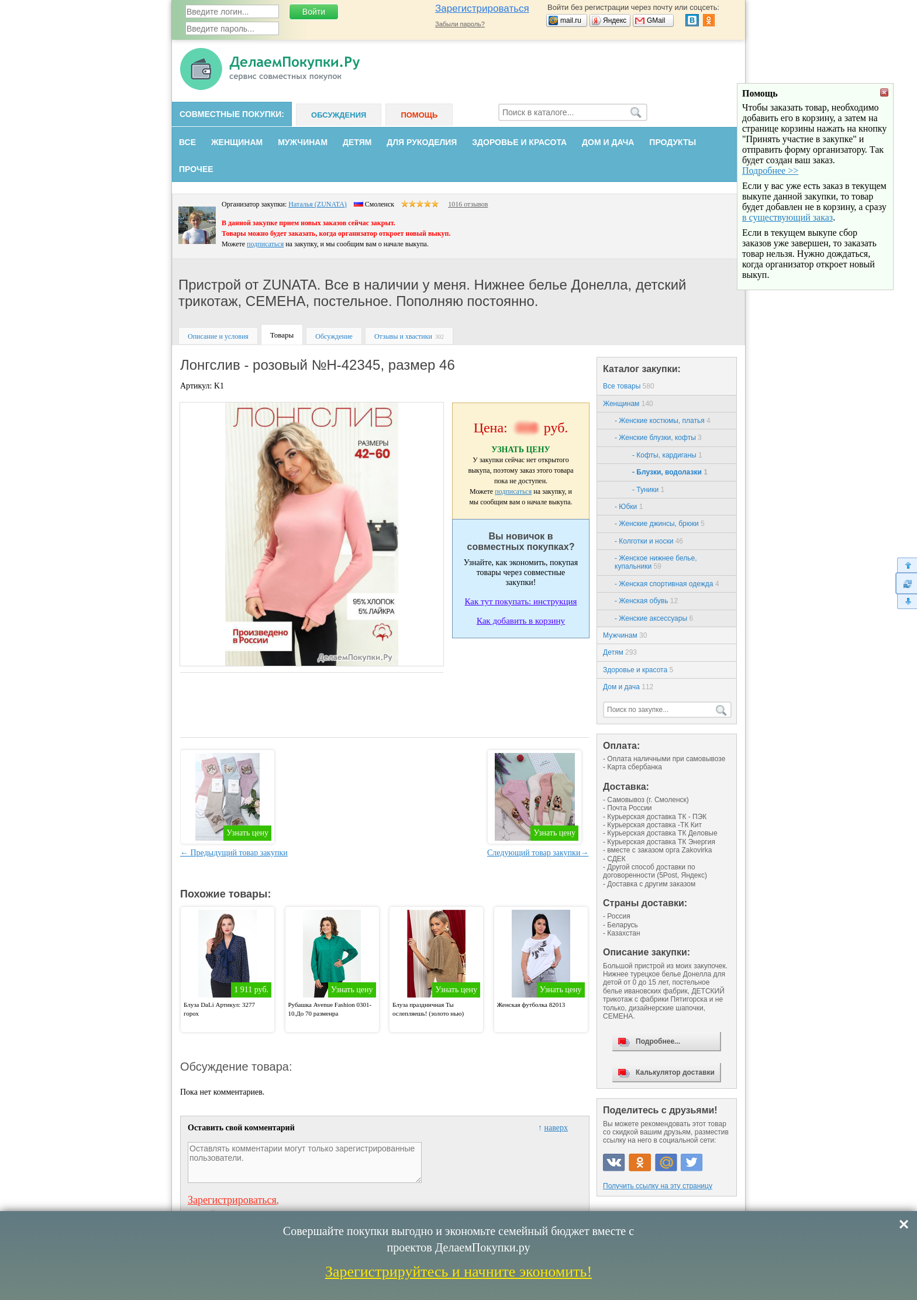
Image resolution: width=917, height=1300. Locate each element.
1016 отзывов (468, 204)
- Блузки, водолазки (670, 472)
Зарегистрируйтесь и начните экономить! (458, 1271)
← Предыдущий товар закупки (234, 852)
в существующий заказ (787, 281)
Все (187, 142)
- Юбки (629, 507)
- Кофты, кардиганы (667, 455)
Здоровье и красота (519, 142)
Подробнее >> (770, 234)
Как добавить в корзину (521, 620)
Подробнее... (658, 1041)
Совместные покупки (230, 114)
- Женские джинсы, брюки (660, 524)
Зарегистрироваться (482, 8)
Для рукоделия (422, 142)
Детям (357, 142)
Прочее (196, 169)
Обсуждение (334, 336)
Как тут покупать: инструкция (521, 601)
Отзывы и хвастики (403, 336)
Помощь (419, 115)
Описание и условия (218, 336)
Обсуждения (338, 115)
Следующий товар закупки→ (537, 852)
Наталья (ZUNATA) (317, 204)
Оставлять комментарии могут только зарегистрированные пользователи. (305, 1162)
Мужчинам (303, 142)
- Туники (648, 490)
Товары (282, 335)
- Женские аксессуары (654, 618)
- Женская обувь (646, 601)
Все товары (628, 386)
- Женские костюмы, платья (663, 421)
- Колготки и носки (649, 541)
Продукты (672, 142)
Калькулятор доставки (675, 1072)
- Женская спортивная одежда (667, 584)
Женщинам (237, 142)
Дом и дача (608, 142)
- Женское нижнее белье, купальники (656, 562)
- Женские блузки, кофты (658, 438)
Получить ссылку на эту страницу (657, 1186)
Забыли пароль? (460, 23)
